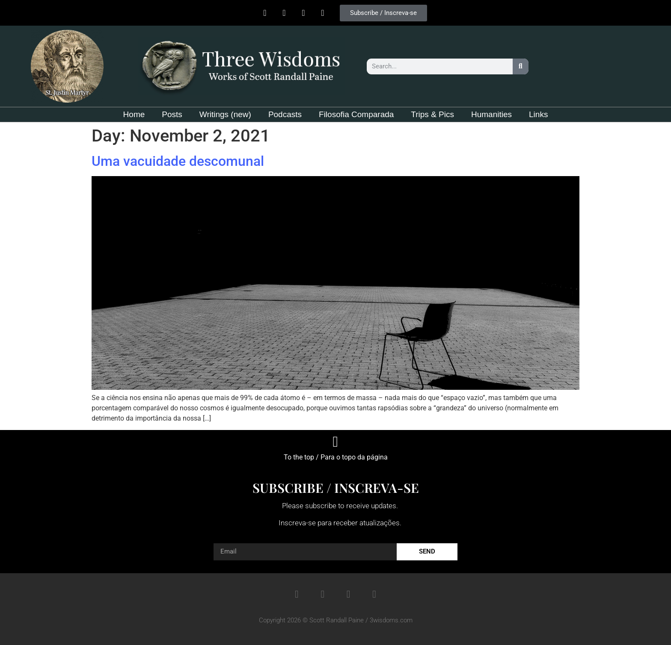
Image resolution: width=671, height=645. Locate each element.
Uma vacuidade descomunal (178, 161)
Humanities (491, 114)
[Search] (520, 66)
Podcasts (285, 114)
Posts (172, 114)
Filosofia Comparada (356, 114)
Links (538, 114)
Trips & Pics (432, 114)
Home (134, 114)
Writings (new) (225, 114)
